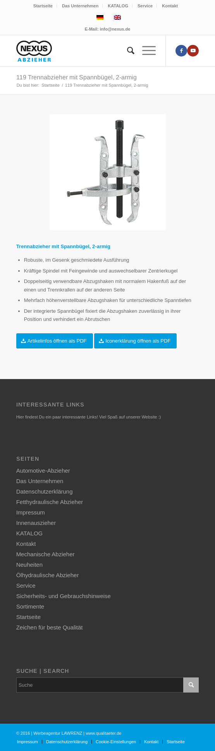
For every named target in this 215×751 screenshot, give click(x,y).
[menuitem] (43, 6)
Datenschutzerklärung (44, 491)
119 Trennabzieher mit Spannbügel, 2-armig (76, 77)
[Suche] (126, 50)
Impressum (30, 512)
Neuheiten (29, 564)
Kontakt (170, 5)
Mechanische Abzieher (45, 554)
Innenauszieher (36, 523)
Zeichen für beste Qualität (49, 627)
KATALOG (118, 5)
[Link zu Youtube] (193, 51)
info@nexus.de (115, 29)
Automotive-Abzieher (43, 470)
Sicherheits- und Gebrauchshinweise (63, 596)
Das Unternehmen (80, 5)
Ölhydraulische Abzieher (47, 575)
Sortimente (30, 606)
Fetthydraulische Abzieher (49, 502)
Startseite (43, 5)
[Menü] (145, 50)
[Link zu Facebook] (181, 51)
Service (145, 5)
